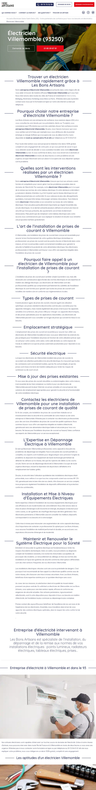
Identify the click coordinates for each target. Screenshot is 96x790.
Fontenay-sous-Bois (40, 99)
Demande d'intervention (84, 4)
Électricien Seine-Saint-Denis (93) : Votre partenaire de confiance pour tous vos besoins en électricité (52, 19)
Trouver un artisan (60, 13)
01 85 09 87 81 (50, 48)
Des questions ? (44, 13)
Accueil (9, 19)
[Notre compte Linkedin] (83, 12)
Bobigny (19, 99)
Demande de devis (21, 48)
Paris (53, 99)
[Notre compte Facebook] (88, 12)
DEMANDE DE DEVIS (64, 4)
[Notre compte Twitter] (93, 12)
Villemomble (71, 96)
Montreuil (27, 99)
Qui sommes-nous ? (9, 13)
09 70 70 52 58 (46, 4)
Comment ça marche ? (27, 13)
